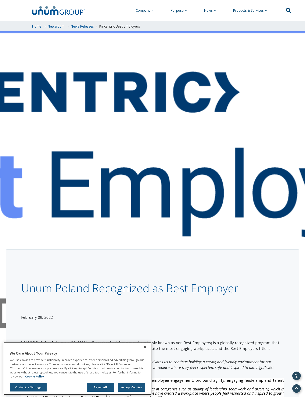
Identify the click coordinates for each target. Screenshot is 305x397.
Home (37, 26)
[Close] (145, 347)
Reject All (100, 387)
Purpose (179, 10)
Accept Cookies (131, 387)
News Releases (82, 26)
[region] (77, 368)
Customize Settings (28, 387)
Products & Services (250, 10)
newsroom (56, 26)
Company (145, 10)
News (210, 10)
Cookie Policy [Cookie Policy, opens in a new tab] (34, 376)
